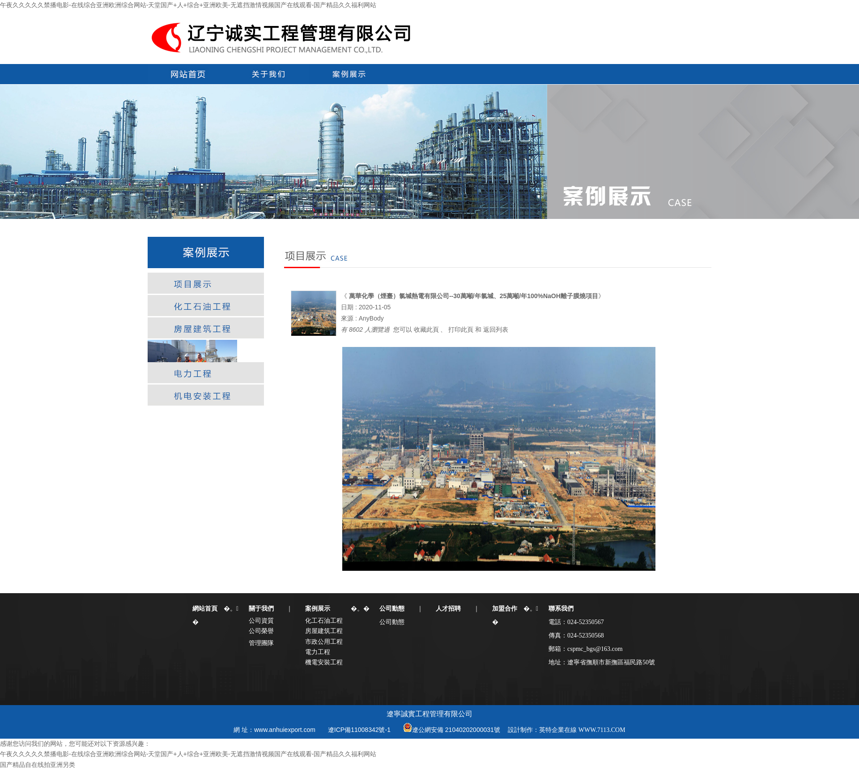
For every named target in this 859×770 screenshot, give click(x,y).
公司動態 (391, 621)
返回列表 (495, 329)
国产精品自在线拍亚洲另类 (37, 764)
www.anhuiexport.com (284, 729)
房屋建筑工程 (324, 630)
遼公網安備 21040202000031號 (456, 729)
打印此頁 (460, 329)
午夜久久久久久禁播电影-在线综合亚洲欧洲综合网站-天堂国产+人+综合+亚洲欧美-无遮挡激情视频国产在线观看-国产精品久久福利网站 (188, 5)
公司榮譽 (261, 630)
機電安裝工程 (324, 662)
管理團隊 (261, 642)
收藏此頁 (426, 329)
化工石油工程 (324, 620)
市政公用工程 (324, 641)
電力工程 (317, 651)
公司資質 (261, 620)
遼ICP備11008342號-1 (359, 729)
